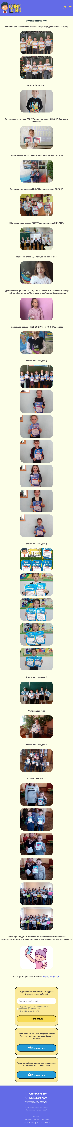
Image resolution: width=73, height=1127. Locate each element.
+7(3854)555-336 (38, 1093)
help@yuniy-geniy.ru (51, 977)
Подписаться (36, 1018)
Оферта (36, 1117)
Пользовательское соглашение (36, 1120)
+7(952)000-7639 (38, 1098)
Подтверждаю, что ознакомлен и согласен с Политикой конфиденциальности (34, 1008)
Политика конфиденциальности (37, 1123)
